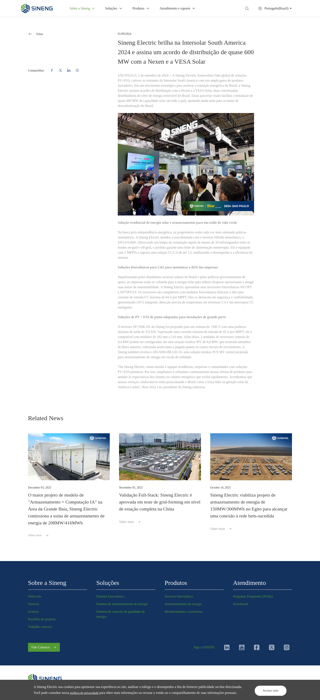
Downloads (240, 602)
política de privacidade (102, 687)
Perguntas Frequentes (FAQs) (253, 594)
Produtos (176, 580)
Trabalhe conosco (40, 625)
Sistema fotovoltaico (110, 594)
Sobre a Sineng (47, 580)
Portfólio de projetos (42, 617)
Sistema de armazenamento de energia (122, 602)
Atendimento (249, 580)
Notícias (33, 602)
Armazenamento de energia (183, 602)
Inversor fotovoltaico (179, 594)
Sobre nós (35, 594)
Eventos (33, 609)
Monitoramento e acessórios (183, 609)
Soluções (107, 580)
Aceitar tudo (266, 687)
